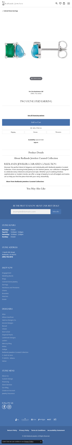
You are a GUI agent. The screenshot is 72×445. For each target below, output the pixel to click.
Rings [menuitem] (4, 279)
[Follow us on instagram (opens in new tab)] (9, 407)
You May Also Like (36, 188)
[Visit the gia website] (33, 419)
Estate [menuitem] (4, 299)
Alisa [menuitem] (3, 314)
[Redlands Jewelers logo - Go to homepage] (12, 3)
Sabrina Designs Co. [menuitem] (9, 320)
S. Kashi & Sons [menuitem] (7, 355)
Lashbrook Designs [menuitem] (9, 338)
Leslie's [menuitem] (4, 341)
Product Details (36, 152)
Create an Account (8, 390)
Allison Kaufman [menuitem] (8, 317)
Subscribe (56, 212)
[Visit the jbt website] (49, 419)
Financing (5, 382)
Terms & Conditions (38, 430)
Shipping (13, 132)
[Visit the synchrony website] (41, 419)
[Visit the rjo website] (55, 419)
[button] (56, 3)
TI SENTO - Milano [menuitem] (8, 358)
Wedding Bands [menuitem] (7, 276)
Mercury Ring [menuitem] (7, 343)
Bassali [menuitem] (4, 326)
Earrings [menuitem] (5, 285)
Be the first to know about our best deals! (36, 206)
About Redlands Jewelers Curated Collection (36, 158)
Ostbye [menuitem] (4, 349)
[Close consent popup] (40, 441)
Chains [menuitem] (4, 290)
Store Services (7, 385)
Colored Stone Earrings (11, 11)
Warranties (58, 132)
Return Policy (12, 430)
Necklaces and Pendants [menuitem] (10, 288)
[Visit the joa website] (17, 419)
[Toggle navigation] (68, 3)
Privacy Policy (24, 430)
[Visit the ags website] (25, 419)
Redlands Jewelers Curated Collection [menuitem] (15, 352)
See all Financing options (36, 115)
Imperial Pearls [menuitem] (7, 335)
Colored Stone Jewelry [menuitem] (10, 282)
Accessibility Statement (56, 430)
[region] (36, 52)
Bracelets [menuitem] (5, 293)
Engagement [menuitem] (6, 273)
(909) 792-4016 (36, 94)
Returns (35, 132)
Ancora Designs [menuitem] (7, 323)
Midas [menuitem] (4, 346)
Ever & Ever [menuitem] (6, 332)
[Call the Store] (7, 257)
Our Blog (5, 388)
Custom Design (7, 379)
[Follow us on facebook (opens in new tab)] (4, 407)
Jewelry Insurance (8, 393)
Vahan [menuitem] (4, 361)
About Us (5, 376)
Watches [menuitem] (5, 296)
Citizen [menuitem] (4, 329)
